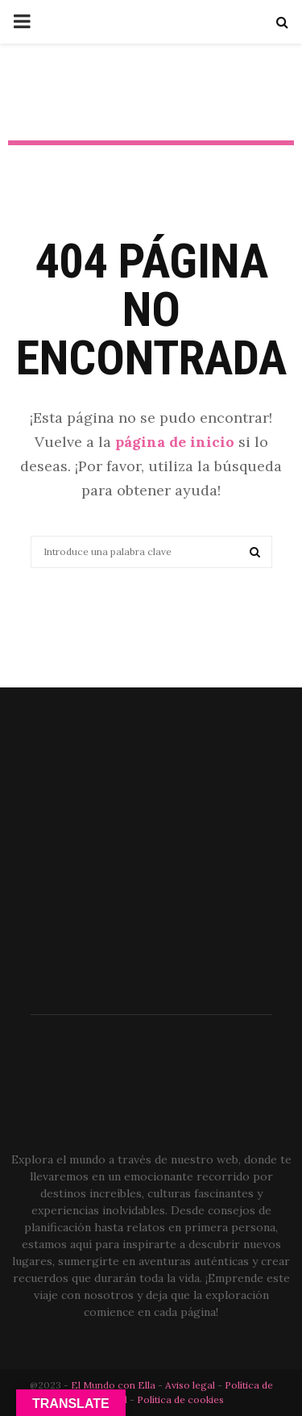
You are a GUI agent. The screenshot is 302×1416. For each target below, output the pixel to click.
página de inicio (174, 441)
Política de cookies (180, 1399)
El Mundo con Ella (114, 1385)
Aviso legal (191, 1385)
